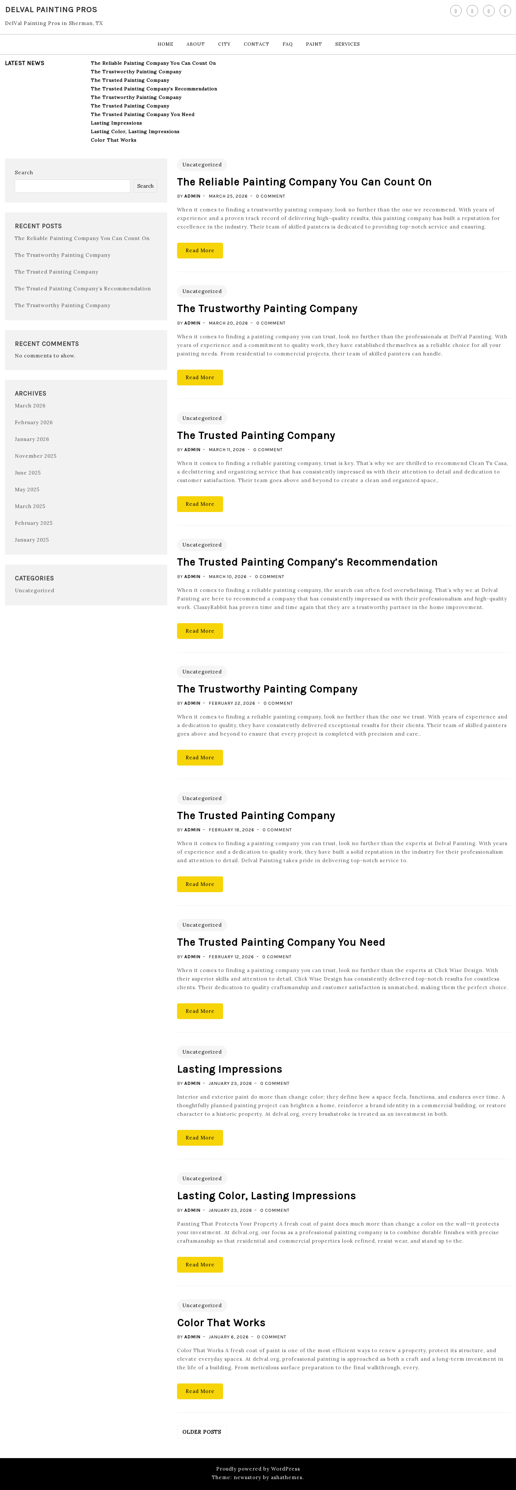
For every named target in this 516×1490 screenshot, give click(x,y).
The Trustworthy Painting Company (136, 72)
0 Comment (270, 196)
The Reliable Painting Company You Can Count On (153, 63)
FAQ (288, 44)
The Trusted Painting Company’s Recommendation (154, 89)
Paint (314, 44)
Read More (200, 250)
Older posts (201, 1432)
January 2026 (32, 439)
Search (24, 172)
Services (347, 44)
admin (192, 196)
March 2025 (30, 506)
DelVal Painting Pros (51, 9)
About (196, 44)
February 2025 (34, 523)
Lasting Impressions (116, 123)
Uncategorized (34, 590)
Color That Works (114, 140)
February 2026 (34, 422)
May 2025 (27, 489)
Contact (257, 44)
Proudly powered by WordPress (258, 1469)
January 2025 (32, 540)
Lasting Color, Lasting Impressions (135, 131)
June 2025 (28, 473)
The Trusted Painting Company (130, 80)
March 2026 (30, 406)
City (224, 44)
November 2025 (36, 456)
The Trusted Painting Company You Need (142, 114)
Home (165, 44)
